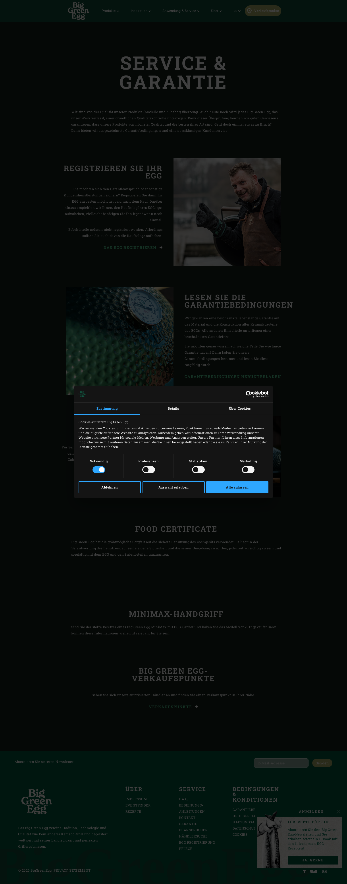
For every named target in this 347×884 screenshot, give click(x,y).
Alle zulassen (237, 487)
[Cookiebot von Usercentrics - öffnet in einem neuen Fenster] (249, 394)
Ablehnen (109, 487)
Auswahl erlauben (173, 487)
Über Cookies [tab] (240, 408)
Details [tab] (173, 408)
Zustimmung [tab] (107, 408)
